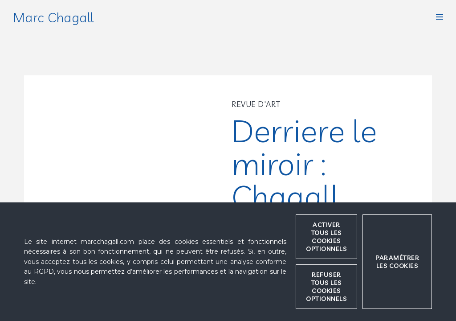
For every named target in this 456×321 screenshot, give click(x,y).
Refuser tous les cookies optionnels (326, 287)
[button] (439, 17)
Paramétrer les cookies (397, 262)
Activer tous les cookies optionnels (326, 237)
